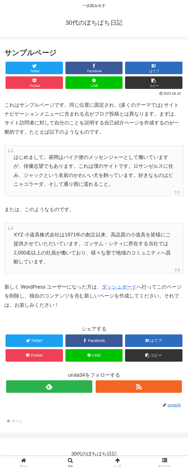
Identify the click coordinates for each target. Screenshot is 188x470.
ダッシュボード (119, 287)
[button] (153, 82)
